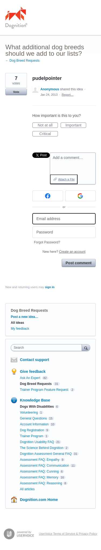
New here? (64, 252)
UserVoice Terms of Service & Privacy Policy (68, 533)
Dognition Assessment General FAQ (46, 454)
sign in (49, 287)
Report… (68, 94)
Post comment (79, 263)
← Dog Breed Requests (22, 60)
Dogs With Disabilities (37, 406)
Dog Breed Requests (29, 310)
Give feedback (33, 371)
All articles (27, 489)
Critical (48, 134)
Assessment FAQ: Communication (44, 465)
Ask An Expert (30, 378)
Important (75, 125)
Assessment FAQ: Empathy (40, 460)
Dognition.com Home (39, 499)
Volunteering (29, 412)
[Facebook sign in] (47, 196)
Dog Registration (32, 430)
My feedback (20, 328)
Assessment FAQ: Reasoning (41, 483)
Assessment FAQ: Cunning (39, 471)
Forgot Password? (47, 242)
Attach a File (66, 179)
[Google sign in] (80, 196)
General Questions (33, 418)
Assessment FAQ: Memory (39, 477)
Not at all (48, 125)
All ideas (17, 323)
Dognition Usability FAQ (37, 442)
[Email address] (64, 219)
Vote (16, 92)
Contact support (34, 360)
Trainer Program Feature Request (44, 390)
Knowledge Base (35, 400)
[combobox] (47, 348)
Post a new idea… (24, 317)
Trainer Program (31, 436)
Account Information (34, 424)
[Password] (64, 232)
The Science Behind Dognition (41, 448)
